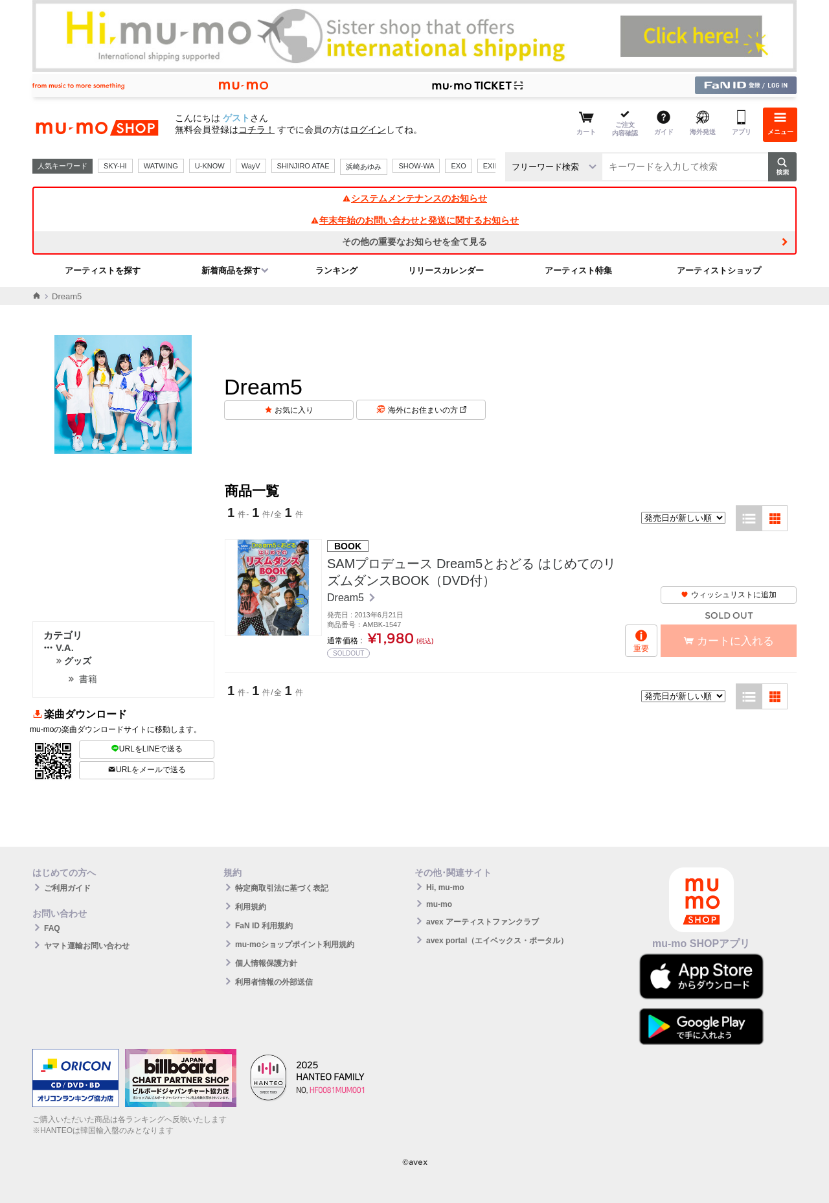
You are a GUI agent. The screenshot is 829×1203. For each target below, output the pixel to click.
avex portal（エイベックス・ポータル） (497, 940)
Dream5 (347, 597)
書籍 (88, 679)
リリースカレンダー (446, 270)
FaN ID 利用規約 (264, 925)
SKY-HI (115, 166)
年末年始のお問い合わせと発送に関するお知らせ (414, 220)
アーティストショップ (719, 270)
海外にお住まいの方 (427, 410)
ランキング (336, 270)
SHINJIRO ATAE (303, 166)
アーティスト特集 (578, 270)
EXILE (493, 166)
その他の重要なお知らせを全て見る (414, 241)
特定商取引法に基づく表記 (281, 888)
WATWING (161, 166)
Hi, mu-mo (445, 887)
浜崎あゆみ (363, 166)
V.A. (58, 647)
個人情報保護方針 (266, 963)
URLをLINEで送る (147, 748)
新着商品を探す (230, 270)
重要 (641, 648)
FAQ (52, 928)
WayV (251, 166)
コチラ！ (256, 129)
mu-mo (439, 904)
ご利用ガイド (67, 888)
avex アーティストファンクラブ (482, 921)
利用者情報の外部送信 (274, 982)
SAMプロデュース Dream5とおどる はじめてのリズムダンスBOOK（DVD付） (471, 572)
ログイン (368, 129)
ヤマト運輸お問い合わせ (87, 945)
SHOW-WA (416, 166)
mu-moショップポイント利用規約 (294, 944)
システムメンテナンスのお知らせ (414, 198)
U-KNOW (210, 166)
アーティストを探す (103, 270)
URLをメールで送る (147, 769)
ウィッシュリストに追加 (729, 594)
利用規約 (250, 906)
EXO (458, 166)
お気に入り (294, 410)
